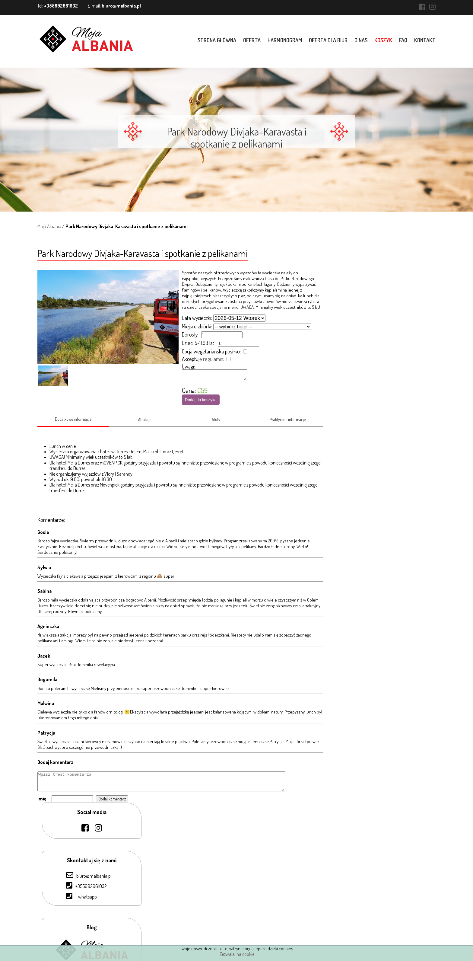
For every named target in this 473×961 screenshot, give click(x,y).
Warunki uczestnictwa (85, 937)
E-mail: (114, 6)
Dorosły (190, 334)
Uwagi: (188, 366)
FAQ (403, 40)
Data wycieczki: (197, 317)
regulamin (213, 359)
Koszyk (383, 40)
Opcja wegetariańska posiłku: (211, 351)
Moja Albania (49, 226)
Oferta (252, 40)
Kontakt (425, 40)
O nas (360, 40)
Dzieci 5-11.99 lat (198, 343)
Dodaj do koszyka (201, 401)
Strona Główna (79, 857)
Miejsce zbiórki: (197, 326)
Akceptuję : (203, 359)
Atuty (216, 422)
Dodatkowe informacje (73, 422)
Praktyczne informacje (287, 422)
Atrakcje (144, 422)
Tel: (57, 6)
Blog (69, 927)
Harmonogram (285, 40)
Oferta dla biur (328, 40)
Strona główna (217, 40)
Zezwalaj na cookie (237, 954)
